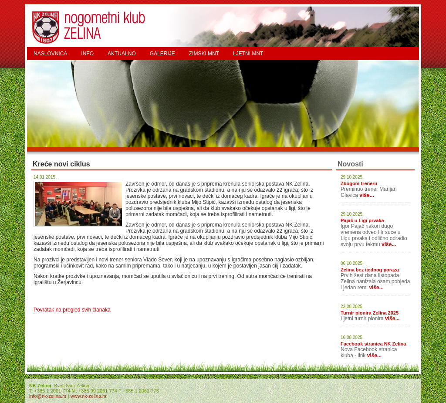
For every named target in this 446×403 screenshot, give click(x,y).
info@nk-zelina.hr (48, 396)
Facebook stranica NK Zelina (373, 343)
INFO (87, 54)
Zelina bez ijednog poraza (370, 269)
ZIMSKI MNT (204, 54)
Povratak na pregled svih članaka (72, 310)
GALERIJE (162, 54)
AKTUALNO (122, 54)
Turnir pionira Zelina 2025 (370, 312)
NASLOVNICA (50, 54)
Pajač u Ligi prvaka (362, 220)
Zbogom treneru (359, 183)
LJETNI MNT (248, 54)
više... (366, 195)
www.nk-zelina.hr (89, 396)
